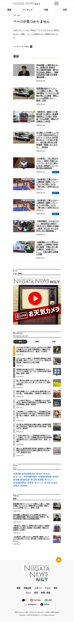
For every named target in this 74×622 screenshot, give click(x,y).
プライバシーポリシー (36, 612)
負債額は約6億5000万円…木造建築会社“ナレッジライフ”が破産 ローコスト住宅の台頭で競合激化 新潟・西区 (33, 371)
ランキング (28, 10)
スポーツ (55, 172)
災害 (35, 480)
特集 (46, 10)
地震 (17, 480)
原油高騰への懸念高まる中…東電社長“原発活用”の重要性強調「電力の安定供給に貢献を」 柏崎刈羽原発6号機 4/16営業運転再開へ (31, 517)
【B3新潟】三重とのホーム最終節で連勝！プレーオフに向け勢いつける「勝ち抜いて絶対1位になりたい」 (47, 184)
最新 (9, 10)
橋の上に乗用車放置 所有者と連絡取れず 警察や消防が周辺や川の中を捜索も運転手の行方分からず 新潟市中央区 (33, 450)
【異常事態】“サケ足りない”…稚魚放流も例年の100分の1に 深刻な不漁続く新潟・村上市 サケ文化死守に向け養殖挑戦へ (47, 226)
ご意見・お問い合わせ (52, 612)
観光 (17, 486)
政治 (55, 483)
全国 (65, 10)
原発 (56, 477)
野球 (31, 483)
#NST (47, 474)
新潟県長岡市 (20, 483)
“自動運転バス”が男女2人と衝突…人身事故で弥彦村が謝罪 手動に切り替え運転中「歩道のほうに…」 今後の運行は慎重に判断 (47, 248)
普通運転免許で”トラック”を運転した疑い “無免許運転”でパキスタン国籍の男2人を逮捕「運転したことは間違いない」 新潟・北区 (31, 506)
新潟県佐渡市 (31, 477)
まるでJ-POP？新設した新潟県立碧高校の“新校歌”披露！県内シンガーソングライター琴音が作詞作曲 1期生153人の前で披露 (33, 360)
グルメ (49, 480)
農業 (42, 480)
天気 (48, 483)
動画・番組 (45, 593)
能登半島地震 (45, 477)
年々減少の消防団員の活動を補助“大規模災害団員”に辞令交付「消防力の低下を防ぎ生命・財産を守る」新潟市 (33, 426)
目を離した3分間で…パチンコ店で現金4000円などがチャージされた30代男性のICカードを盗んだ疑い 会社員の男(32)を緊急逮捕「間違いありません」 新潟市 (47, 140)
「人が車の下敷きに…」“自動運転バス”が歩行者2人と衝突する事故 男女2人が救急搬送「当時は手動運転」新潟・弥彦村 (33, 402)
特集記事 (26, 480)
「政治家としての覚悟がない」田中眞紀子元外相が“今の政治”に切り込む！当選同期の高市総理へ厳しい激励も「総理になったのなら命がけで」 (33, 414)
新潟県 (18, 474)
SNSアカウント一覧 (21, 612)
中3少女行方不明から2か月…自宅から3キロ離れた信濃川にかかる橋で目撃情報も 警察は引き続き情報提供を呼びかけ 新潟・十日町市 (33, 349)
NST (40, 474)
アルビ (47, 588)
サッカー (19, 477)
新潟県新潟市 (29, 474)
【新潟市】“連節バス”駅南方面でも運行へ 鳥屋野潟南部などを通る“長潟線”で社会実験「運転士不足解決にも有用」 (47, 117)
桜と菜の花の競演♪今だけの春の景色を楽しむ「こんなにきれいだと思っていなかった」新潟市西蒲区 (33, 382)
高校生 (25, 486)
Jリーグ (40, 483)
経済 (36, 593)
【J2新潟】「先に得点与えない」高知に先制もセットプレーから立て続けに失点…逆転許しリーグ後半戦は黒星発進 (47, 163)
